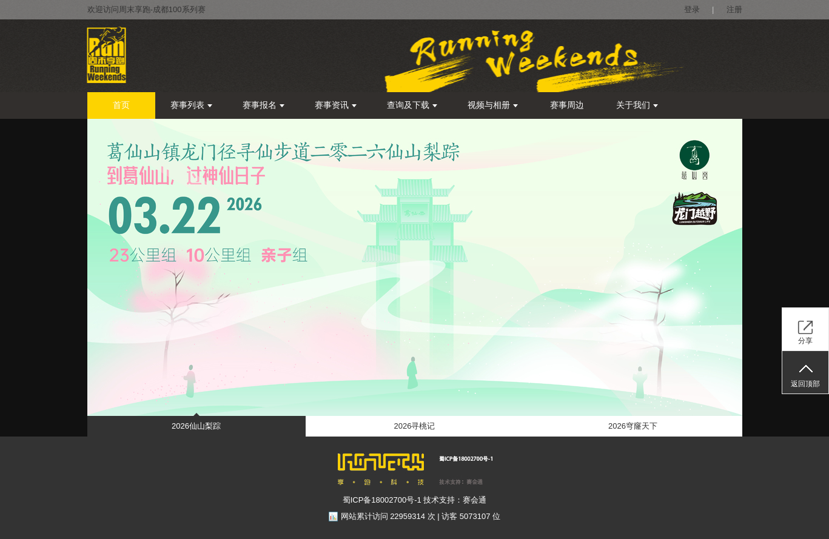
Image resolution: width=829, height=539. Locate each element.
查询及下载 (412, 105)
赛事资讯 (336, 105)
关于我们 (637, 105)
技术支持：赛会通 (454, 499)
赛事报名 (263, 105)
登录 (692, 9)
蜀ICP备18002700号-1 (382, 499)
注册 (734, 9)
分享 (805, 340)
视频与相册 (493, 105)
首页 (121, 105)
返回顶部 (805, 384)
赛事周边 (567, 105)
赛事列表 (191, 105)
